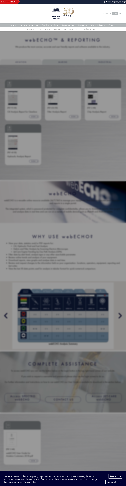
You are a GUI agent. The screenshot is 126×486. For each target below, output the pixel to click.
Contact (112, 25)
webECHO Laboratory (72, 29)
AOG (115, 14)
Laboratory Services (29, 25)
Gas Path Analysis (50, 25)
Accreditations (68, 25)
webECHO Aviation (91, 29)
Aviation (57, 29)
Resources (82, 25)
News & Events (98, 25)
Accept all (115, 479)
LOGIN (105, 14)
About (13, 25)
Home (29, 29)
